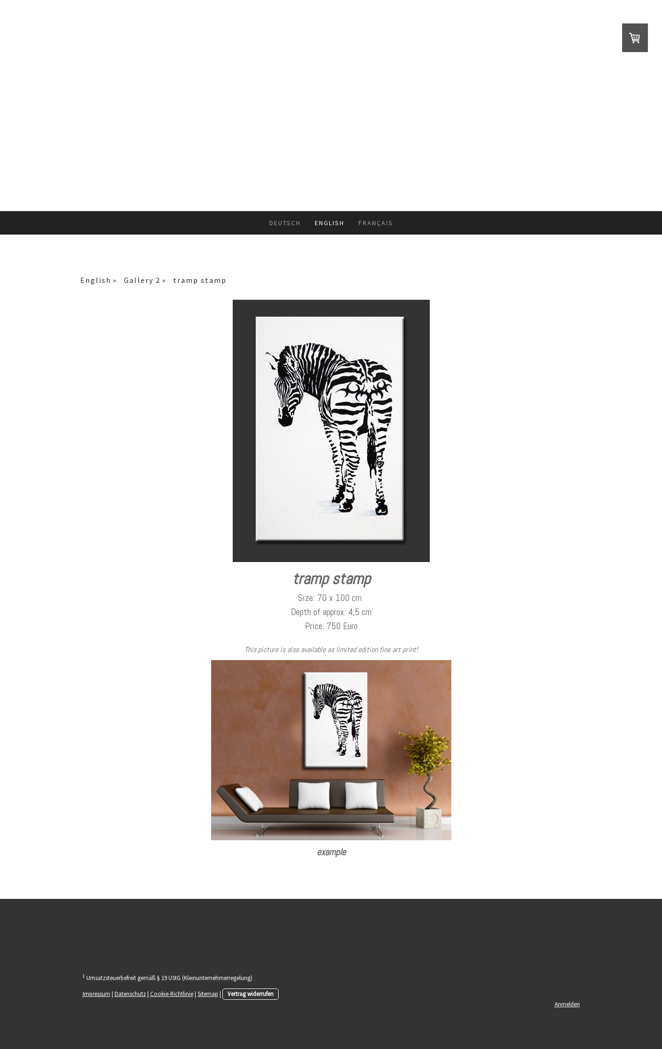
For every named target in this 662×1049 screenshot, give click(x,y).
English (329, 223)
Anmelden (567, 1004)
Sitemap (208, 993)
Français (375, 223)
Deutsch (285, 223)
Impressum (96, 993)
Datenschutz (130, 993)
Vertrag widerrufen (251, 993)
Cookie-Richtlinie (171, 993)
